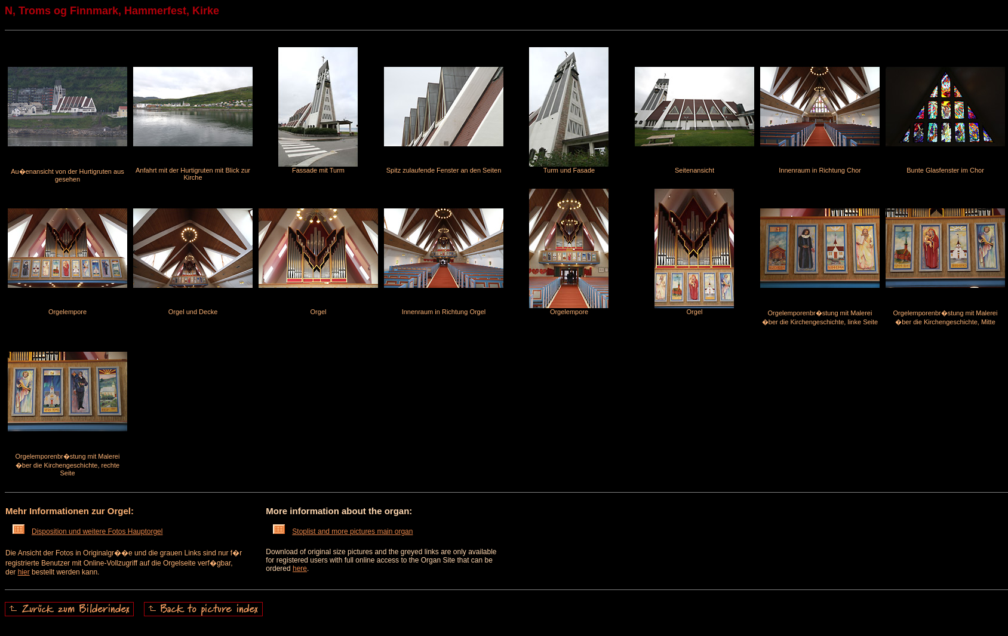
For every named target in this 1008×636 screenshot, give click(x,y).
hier (24, 572)
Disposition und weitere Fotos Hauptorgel (87, 531)
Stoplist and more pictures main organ (343, 531)
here (300, 568)
